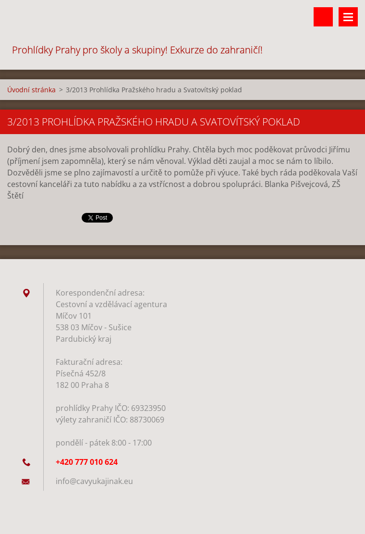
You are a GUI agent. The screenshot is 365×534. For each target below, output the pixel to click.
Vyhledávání (323, 16)
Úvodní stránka (31, 89)
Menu (348, 16)
